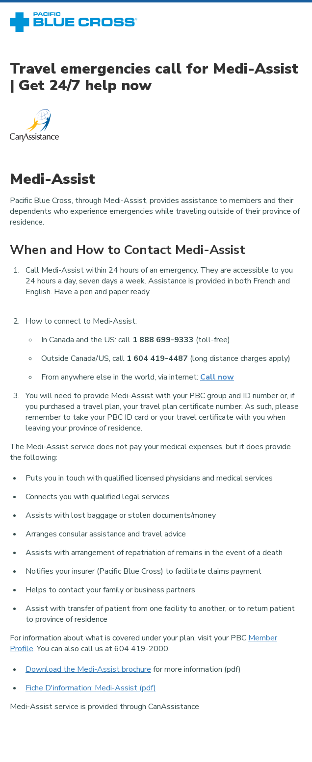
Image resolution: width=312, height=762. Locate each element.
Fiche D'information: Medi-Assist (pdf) (91, 688)
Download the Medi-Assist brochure (88, 669)
